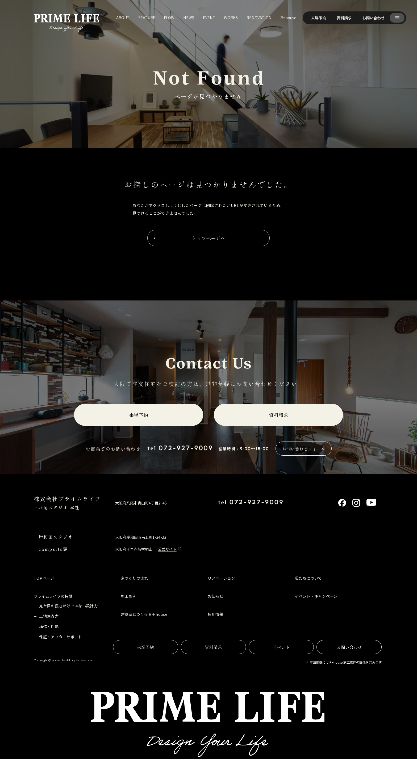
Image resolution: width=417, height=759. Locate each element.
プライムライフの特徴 (53, 596)
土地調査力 (49, 616)
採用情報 (215, 614)
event (209, 17)
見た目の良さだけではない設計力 (68, 605)
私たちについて (308, 578)
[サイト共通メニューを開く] (397, 18)
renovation (259, 17)
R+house (288, 17)
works (231, 17)
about (123, 17)
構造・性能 (49, 626)
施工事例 (128, 596)
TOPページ (44, 578)
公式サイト (167, 549)
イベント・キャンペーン (316, 596)
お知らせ (215, 596)
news (188, 17)
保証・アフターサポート (60, 636)
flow (169, 17)
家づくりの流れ (134, 578)
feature (146, 17)
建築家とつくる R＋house (144, 614)
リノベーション (221, 578)
